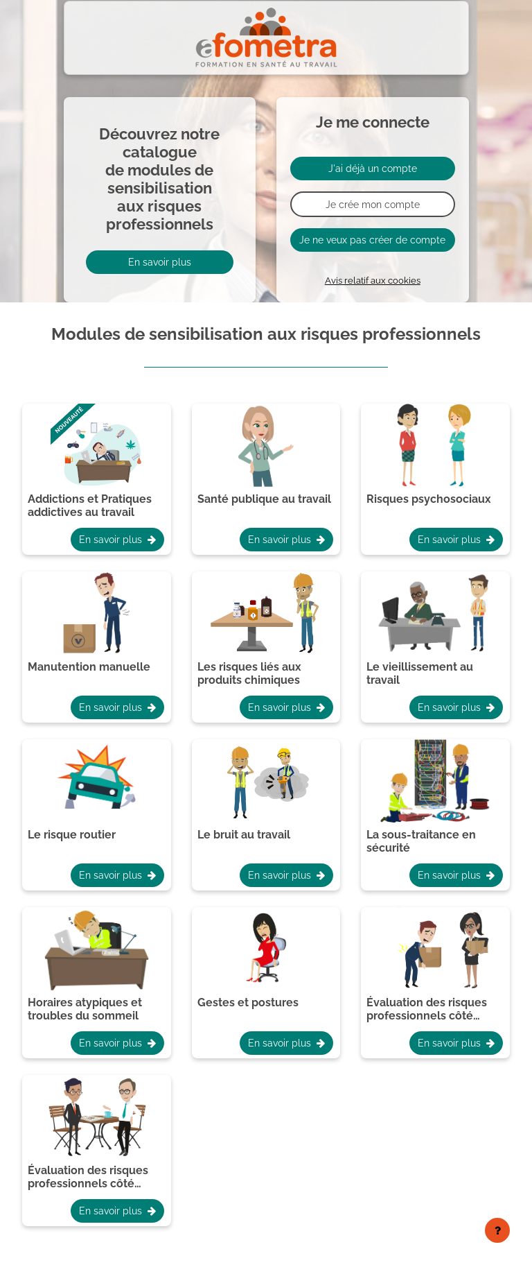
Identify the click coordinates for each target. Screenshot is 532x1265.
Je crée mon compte (373, 204)
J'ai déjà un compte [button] (372, 168)
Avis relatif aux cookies (372, 280)
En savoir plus (159, 262)
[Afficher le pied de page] (497, 1230)
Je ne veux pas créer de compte (372, 240)
